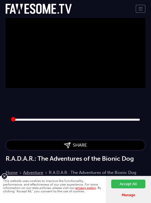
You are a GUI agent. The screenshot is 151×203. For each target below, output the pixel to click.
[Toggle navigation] (140, 9)
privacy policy (85, 188)
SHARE (75, 145)
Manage (128, 195)
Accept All (128, 184)
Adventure (33, 172)
